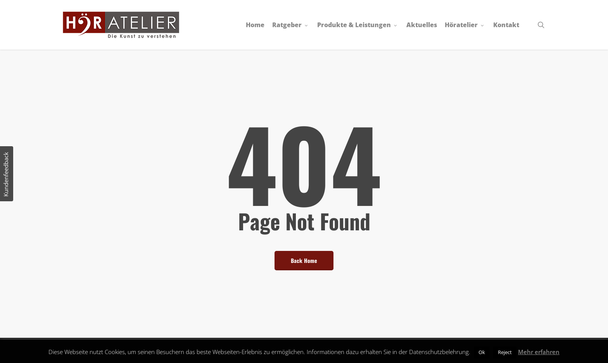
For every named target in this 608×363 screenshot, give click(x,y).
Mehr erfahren (539, 352)
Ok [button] (481, 352)
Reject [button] (505, 352)
